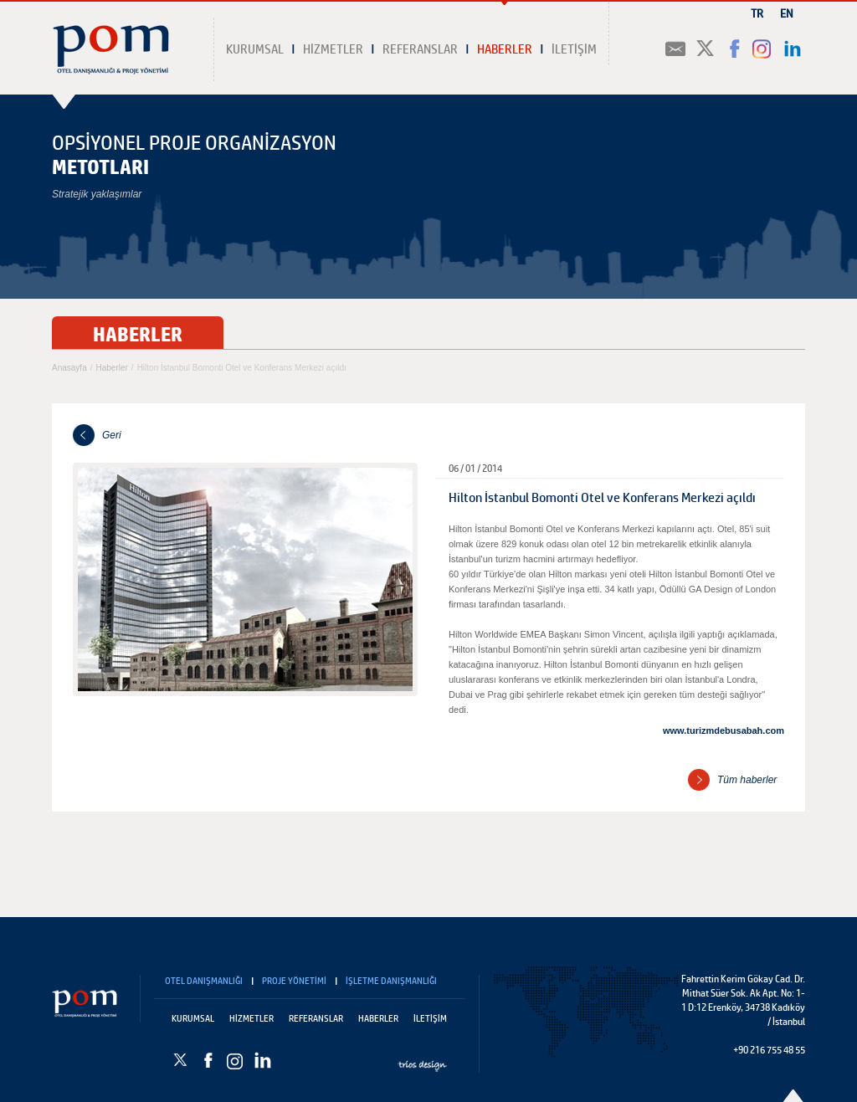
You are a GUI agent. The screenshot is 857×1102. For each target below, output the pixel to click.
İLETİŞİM (574, 50)
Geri (111, 435)
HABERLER (504, 50)
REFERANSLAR (420, 50)
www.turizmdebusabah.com (723, 730)
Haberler (111, 367)
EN (786, 14)
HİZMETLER (333, 50)
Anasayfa (69, 367)
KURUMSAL (255, 50)
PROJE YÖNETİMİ (294, 981)
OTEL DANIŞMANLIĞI (204, 981)
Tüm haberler (747, 780)
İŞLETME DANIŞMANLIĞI (391, 981)
